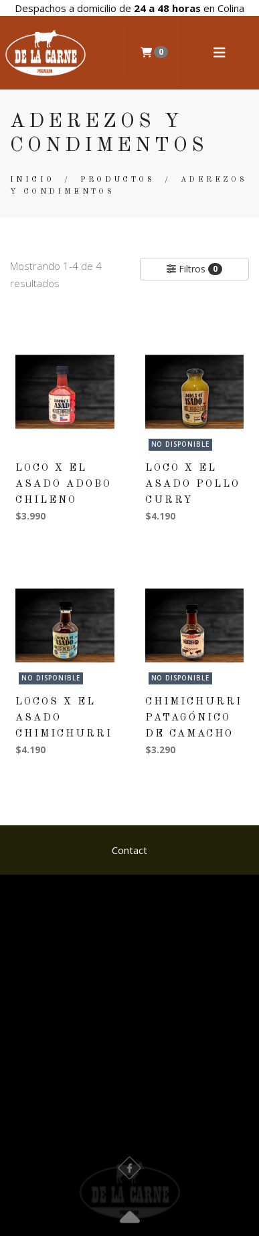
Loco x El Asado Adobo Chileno (63, 484)
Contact (129, 850)
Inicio (32, 180)
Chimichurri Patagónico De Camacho (193, 718)
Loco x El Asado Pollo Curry (192, 484)
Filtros (194, 268)
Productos (117, 180)
